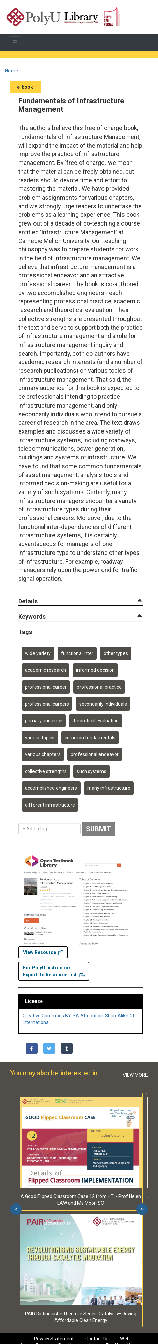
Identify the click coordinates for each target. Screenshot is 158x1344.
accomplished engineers (51, 788)
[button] (28, 601)
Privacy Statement (54, 1338)
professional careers (47, 704)
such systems (91, 771)
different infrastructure (50, 805)
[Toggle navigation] (15, 40)
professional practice (99, 687)
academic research (45, 670)
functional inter (77, 653)
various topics (39, 737)
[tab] (80, 601)
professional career (46, 687)
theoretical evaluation (95, 720)
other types (116, 653)
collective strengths (46, 771)
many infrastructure (108, 788)
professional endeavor (95, 754)
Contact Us (97, 1338)
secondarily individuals (103, 704)
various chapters (43, 754)
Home (11, 70)
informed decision (95, 670)
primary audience (43, 720)
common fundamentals (90, 737)
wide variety (38, 653)
